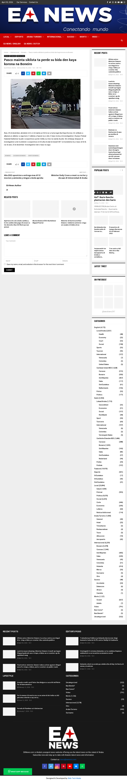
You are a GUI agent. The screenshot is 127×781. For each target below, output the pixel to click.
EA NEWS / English (11, 44)
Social (101, 344)
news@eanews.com (68, 759)
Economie (103, 408)
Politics (99, 395)
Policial (99, 492)
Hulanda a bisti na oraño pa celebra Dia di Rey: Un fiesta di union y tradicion (102, 665)
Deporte (19, 37)
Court (101, 341)
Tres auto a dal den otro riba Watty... (115, 250)
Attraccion (100, 536)
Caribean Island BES (104, 368)
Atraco (99, 590)
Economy (102, 337)
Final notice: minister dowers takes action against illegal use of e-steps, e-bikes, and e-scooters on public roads (115, 114)
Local (6, 37)
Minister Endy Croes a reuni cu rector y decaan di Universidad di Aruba (69, 177)
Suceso (70, 37)
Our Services (22, 2)
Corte (99, 502)
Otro (98, 576)
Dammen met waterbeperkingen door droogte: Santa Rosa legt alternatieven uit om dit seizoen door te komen (115, 152)
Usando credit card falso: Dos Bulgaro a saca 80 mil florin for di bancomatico (38, 683)
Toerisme (100, 422)
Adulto (99, 603)
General (100, 519)
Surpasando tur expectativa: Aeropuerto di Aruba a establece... (100, 252)
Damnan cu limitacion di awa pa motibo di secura (114, 133)
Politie (99, 462)
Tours (99, 533)
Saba (101, 381)
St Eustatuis (98, 475)
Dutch (96, 398)
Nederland (103, 459)
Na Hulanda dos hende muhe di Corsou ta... (100, 229)
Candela (100, 593)
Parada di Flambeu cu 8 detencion (30, 708)
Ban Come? (98, 610)
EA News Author (11, 68)
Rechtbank (103, 415)
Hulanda (100, 566)
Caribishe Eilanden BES (105, 438)
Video (94, 37)
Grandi (99, 600)
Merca (99, 570)
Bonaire (7, 56)
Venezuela (103, 358)
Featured (13, 56)
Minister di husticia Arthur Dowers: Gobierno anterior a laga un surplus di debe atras (73, 222)
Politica (99, 496)
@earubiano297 (108, 311)
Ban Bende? (98, 613)
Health (101, 334)
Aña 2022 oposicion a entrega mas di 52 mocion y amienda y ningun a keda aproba (23, 177)
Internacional (54, 37)
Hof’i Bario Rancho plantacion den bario (105, 198)
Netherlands (103, 388)
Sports (99, 347)
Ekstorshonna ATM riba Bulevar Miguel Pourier (44, 221)
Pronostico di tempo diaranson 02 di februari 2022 (115, 230)
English (97, 327)
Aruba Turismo (34, 37)
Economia (100, 506)
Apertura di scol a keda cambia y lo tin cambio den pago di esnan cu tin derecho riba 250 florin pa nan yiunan (17, 223)
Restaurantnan (102, 529)
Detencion (100, 586)
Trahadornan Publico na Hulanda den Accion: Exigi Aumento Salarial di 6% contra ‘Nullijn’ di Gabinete (99, 639)
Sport (99, 418)
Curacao (102, 371)
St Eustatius (98, 479)
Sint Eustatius (104, 384)
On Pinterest (100, 279)
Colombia (102, 361)
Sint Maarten (103, 378)
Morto (83, 37)
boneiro (8, 155)
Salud (99, 489)
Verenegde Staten (105, 435)
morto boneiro (33, 155)
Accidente (100, 583)
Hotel (99, 522)
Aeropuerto (101, 539)
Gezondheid (103, 405)
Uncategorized (100, 617)
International (101, 354)
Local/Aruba (101, 331)
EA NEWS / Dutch (32, 44)
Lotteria (99, 509)
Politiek (99, 465)
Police (99, 391)
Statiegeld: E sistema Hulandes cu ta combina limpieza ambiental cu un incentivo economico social (101, 652)
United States (104, 364)
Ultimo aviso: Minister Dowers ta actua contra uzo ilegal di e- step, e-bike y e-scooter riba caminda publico (114, 65)
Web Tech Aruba (74, 778)
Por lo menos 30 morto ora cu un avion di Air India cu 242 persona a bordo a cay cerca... (38, 696)
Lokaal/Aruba (102, 401)
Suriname (100, 573)
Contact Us (33, 2)
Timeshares (101, 526)
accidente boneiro (19, 155)
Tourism (100, 351)
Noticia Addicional (104, 512)
